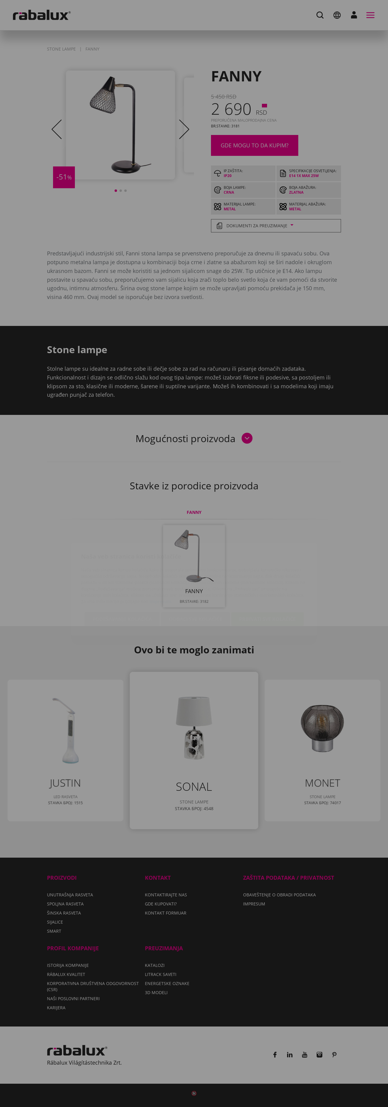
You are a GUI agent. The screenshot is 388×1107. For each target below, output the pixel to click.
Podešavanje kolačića (122, 583)
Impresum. (160, 566)
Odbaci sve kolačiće (195, 583)
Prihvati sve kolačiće (267, 583)
